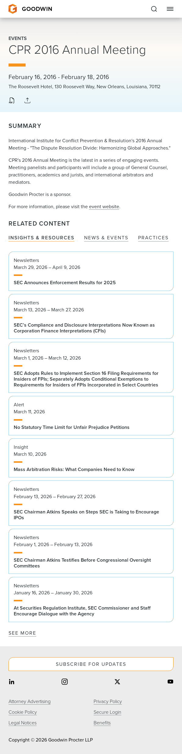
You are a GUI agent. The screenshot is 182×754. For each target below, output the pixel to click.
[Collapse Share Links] (27, 100)
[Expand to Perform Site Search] (153, 8)
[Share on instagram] (65, 682)
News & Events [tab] (106, 237)
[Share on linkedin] (12, 682)
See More (22, 632)
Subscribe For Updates (91, 664)
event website (104, 206)
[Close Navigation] (170, 8)
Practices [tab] (153, 237)
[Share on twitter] (117, 682)
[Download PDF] (12, 101)
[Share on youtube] (170, 682)
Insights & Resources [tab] (41, 237)
